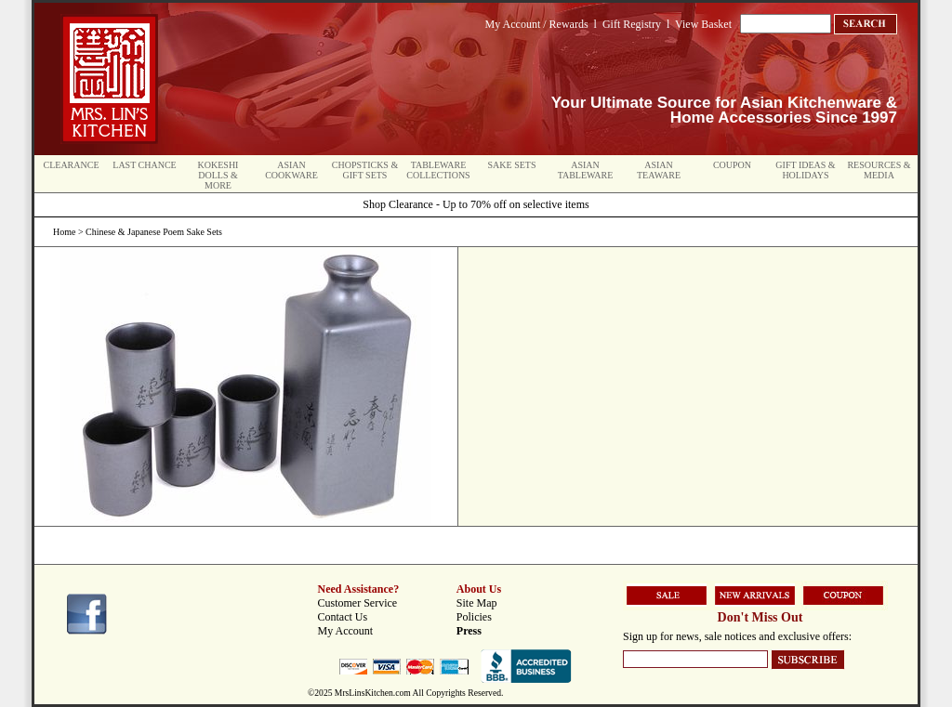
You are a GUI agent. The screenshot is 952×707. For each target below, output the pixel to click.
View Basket (703, 24)
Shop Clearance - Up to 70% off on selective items (475, 204)
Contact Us (343, 616)
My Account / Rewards (536, 24)
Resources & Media (878, 170)
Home (64, 232)
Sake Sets (512, 165)
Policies (474, 616)
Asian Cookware (291, 170)
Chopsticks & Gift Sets (365, 170)
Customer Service (358, 602)
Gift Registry (631, 24)
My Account (346, 630)
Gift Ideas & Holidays (805, 170)
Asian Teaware (659, 170)
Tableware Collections (437, 170)
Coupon (732, 165)
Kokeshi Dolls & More (218, 175)
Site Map (476, 602)
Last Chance (144, 165)
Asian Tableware (586, 170)
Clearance (71, 165)
